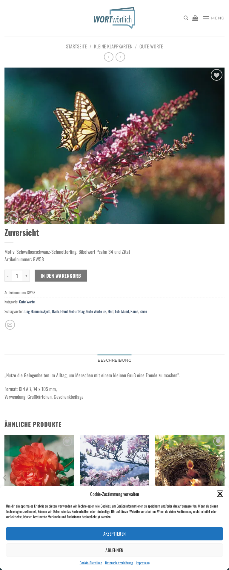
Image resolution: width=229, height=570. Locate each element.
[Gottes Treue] (114, 477)
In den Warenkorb (61, 275)
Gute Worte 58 (96, 311)
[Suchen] (186, 18)
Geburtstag (77, 311)
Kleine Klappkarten (113, 46)
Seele (143, 311)
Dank (55, 311)
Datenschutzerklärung (119, 562)
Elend (64, 311)
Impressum (143, 562)
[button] (220, 494)
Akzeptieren (114, 533)
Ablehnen (114, 550)
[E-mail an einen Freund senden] (10, 325)
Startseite (76, 46)
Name (134, 311)
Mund (125, 311)
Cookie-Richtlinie (91, 562)
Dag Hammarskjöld (37, 311)
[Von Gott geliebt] (39, 477)
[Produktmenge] (17, 276)
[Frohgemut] (190, 477)
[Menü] (213, 18)
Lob (117, 311)
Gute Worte (151, 46)
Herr (110, 311)
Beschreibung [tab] (114, 360)
